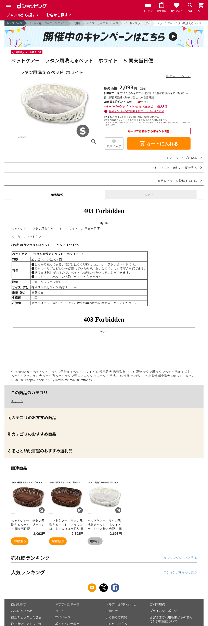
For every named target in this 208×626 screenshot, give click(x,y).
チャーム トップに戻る (181, 157)
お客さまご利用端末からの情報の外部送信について (171, 619)
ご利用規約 (157, 604)
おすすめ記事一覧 (67, 604)
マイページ (62, 617)
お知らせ (112, 611)
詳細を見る (20, 541)
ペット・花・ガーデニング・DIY (47, 23)
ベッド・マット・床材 (137, 23)
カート (59, 611)
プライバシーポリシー (165, 611)
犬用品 (77, 23)
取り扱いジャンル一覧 (26, 624)
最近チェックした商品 (26, 617)
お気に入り (113, 146)
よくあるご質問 (116, 617)
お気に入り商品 (21, 611)
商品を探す (18, 604)
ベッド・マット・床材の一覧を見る (172, 167)
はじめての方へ (116, 624)
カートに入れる (158, 143)
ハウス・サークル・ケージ (102, 23)
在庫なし (95, 541)
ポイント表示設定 (67, 624)
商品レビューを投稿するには (177, 180)
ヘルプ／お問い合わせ (121, 604)
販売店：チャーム (178, 76)
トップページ (14, 23)
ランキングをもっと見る (180, 557)
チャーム (17, 401)
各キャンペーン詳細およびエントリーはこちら (136, 111)
